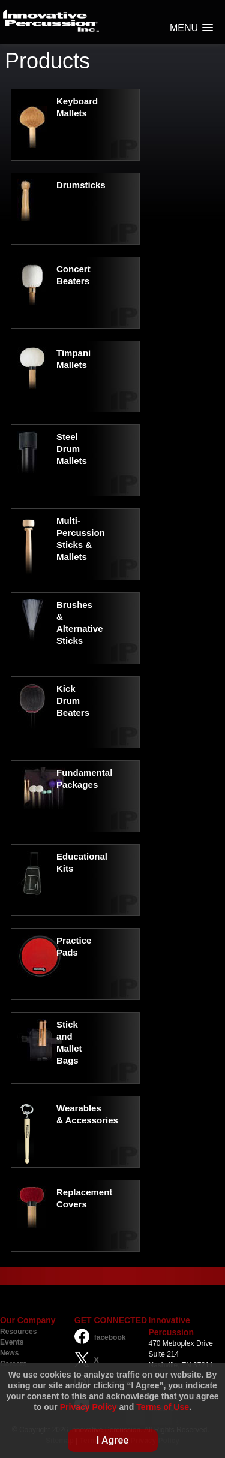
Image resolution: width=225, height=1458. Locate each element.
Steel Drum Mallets (71, 449)
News (9, 1353)
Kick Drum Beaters (72, 700)
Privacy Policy (88, 1407)
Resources (18, 1331)
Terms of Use (162, 1407)
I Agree (113, 1440)
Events (11, 1342)
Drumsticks (81, 185)
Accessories (91, 1120)
